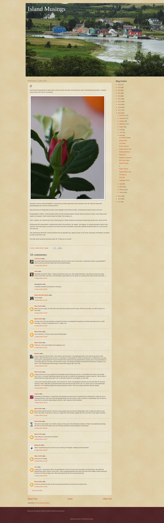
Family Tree (122, 154)
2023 (119, 93)
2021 (119, 99)
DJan (36, 271)
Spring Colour (123, 140)
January (121, 192)
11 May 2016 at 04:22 (40, 265)
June (121, 132)
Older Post (107, 499)
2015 (119, 196)
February (122, 189)
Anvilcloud (37, 258)
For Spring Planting (124, 137)
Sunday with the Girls (125, 149)
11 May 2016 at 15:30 (40, 336)
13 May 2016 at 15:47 (40, 439)
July (120, 129)
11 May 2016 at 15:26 (40, 313)
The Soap (122, 177)
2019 (119, 104)
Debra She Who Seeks (41, 295)
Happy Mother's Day (125, 172)
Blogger (91, 519)
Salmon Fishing (123, 163)
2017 (119, 110)
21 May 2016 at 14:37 (40, 475)
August (121, 127)
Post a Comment (37, 490)
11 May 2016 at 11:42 (40, 300)
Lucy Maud (122, 143)
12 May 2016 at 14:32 (40, 388)
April (120, 184)
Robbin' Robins (123, 169)
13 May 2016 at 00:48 (40, 428)
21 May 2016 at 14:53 (40, 486)
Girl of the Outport (124, 160)
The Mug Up (122, 174)
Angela (36, 394)
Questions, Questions (125, 157)
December (122, 115)
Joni (35, 467)
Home (70, 499)
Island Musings (46, 8)
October (121, 121)
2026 (119, 84)
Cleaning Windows (124, 152)
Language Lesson (124, 180)
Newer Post (32, 499)
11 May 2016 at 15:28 (40, 325)
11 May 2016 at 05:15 (40, 278)
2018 (119, 107)
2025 (119, 87)
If (119, 166)
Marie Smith (38, 306)
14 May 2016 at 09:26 (40, 450)
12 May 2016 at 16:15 (40, 415)
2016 (119, 113)
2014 (119, 199)
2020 (119, 101)
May (120, 135)
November (122, 118)
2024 (119, 90)
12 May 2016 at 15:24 (40, 402)
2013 (119, 202)
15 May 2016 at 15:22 (40, 461)
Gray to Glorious (124, 146)
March (121, 187)
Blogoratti (37, 445)
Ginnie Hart (38, 421)
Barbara (36, 353)
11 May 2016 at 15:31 (40, 347)
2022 (119, 96)
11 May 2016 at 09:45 (40, 289)
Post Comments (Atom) (43, 503)
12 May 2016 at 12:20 (40, 366)
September (122, 124)
